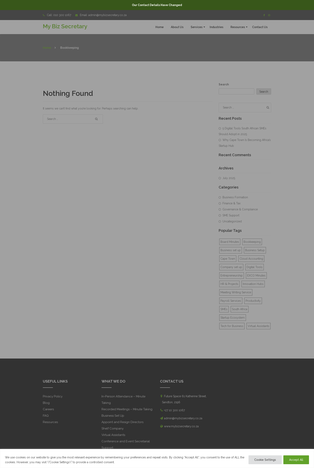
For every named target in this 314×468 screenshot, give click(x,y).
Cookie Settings (265, 459)
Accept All (296, 459)
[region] (157, 458)
